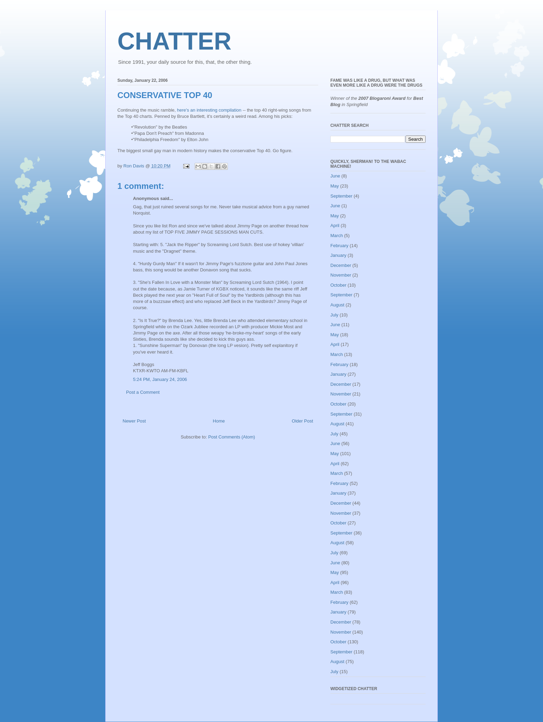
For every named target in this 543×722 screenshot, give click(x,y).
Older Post (302, 421)
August (337, 304)
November (340, 275)
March (336, 235)
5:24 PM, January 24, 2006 (160, 379)
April (334, 225)
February (339, 245)
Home (219, 421)
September (341, 196)
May (334, 186)
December (340, 265)
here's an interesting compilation (209, 110)
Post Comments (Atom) (231, 437)
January (338, 255)
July (334, 314)
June (335, 176)
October (338, 285)
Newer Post (134, 421)
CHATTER (174, 41)
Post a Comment (143, 392)
